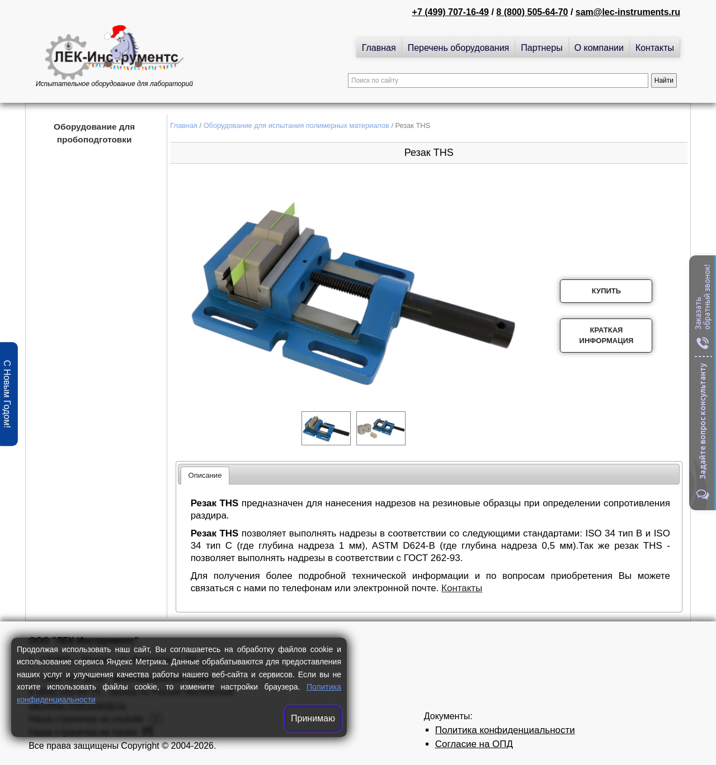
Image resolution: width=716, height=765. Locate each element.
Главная (379, 48)
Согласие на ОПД (474, 744)
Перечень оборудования (459, 48)
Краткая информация (607, 335)
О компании (599, 48)
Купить (606, 291)
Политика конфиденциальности (505, 730)
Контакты (654, 48)
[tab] (205, 475)
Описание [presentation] (205, 475)
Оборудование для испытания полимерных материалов (296, 125)
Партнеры (541, 48)
